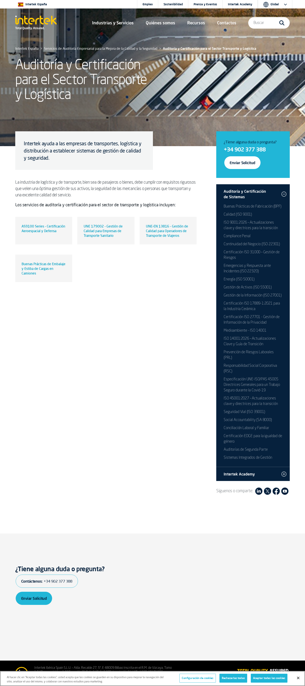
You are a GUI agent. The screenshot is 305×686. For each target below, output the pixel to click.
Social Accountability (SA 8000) (248, 420)
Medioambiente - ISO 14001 (245, 331)
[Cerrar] (298, 678)
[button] (113, 23)
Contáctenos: (46, 581)
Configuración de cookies (197, 678)
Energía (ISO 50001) (239, 279)
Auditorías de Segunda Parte (246, 450)
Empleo (147, 4)
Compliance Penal (237, 236)
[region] (152, 678)
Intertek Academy (240, 4)
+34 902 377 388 (245, 149)
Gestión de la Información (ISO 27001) (252, 295)
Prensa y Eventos (205, 4)
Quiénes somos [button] (160, 22)
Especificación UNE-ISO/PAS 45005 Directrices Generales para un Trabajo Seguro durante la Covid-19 (252, 384)
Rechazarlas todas (233, 678)
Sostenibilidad (173, 4)
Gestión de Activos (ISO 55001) (248, 287)
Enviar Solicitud (242, 162)
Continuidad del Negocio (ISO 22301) (252, 244)
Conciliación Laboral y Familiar (246, 428)
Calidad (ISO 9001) (238, 214)
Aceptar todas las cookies (269, 678)
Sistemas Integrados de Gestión (248, 458)
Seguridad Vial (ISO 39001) (244, 412)
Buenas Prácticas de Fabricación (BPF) (252, 206)
